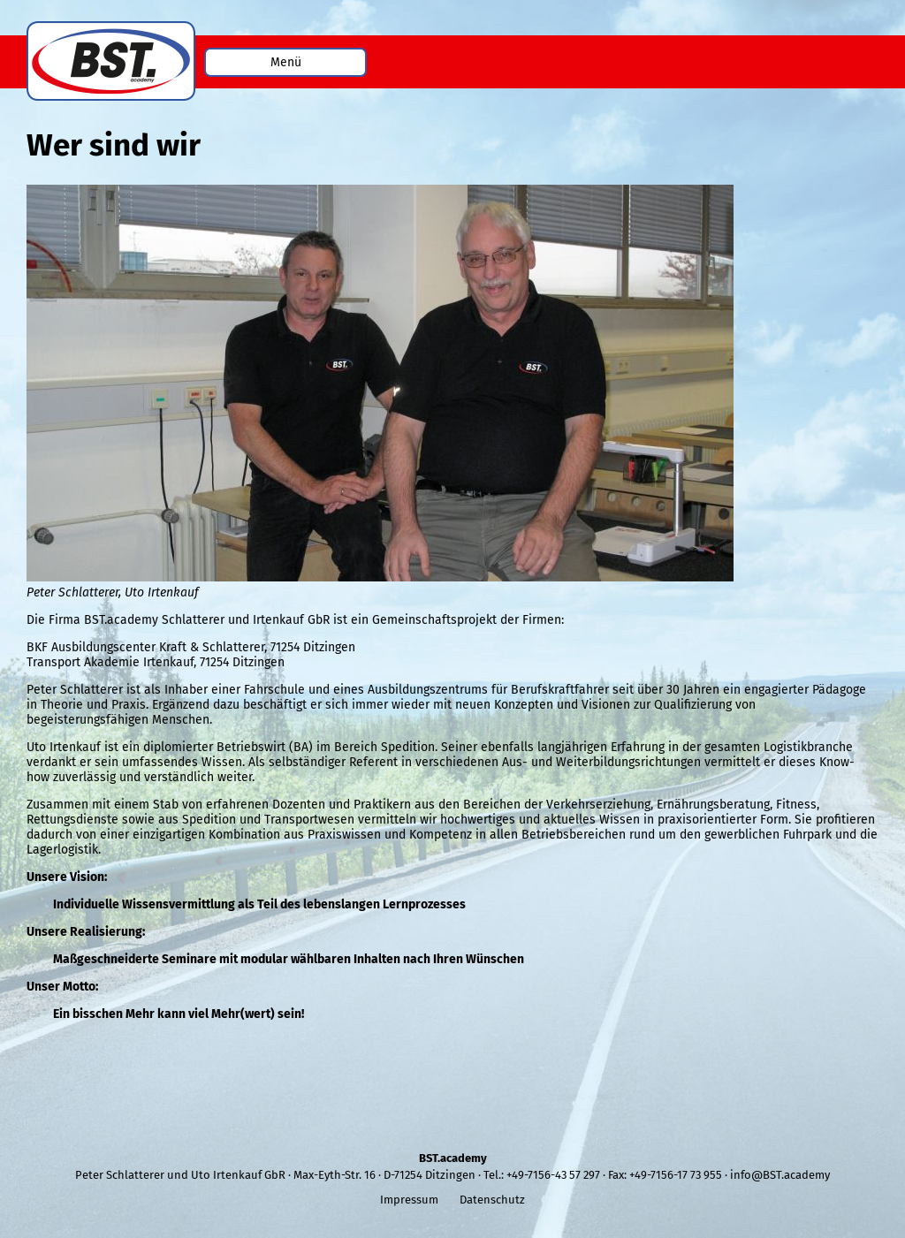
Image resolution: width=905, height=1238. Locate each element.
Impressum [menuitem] (409, 1199)
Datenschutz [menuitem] (492, 1199)
